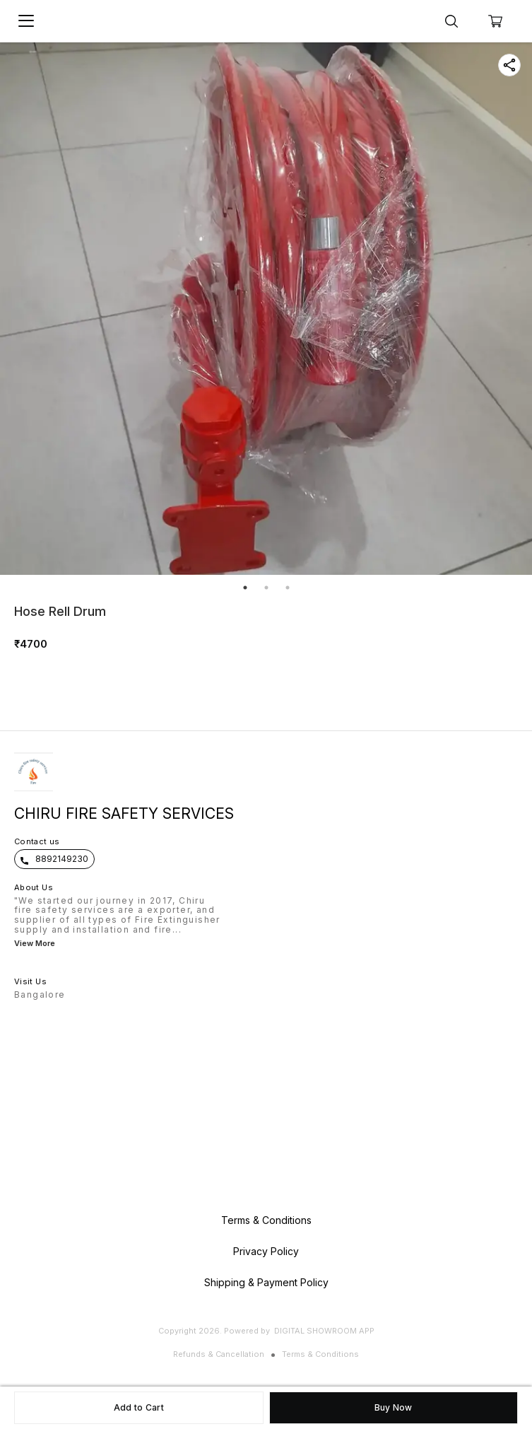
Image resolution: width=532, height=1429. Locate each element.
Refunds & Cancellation (218, 1354)
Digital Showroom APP (324, 1331)
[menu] (26, 21)
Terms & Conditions (320, 1354)
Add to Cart (139, 1407)
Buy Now (393, 1407)
